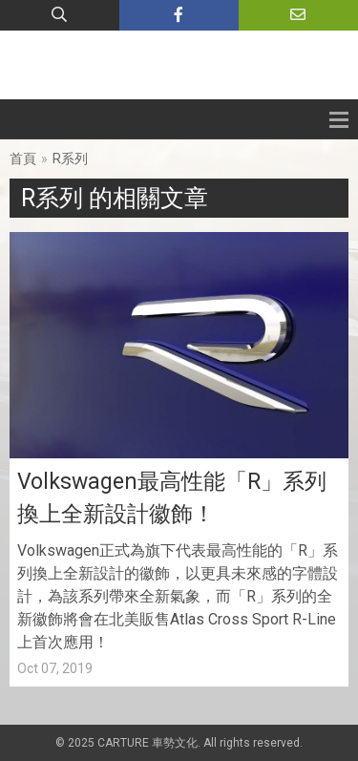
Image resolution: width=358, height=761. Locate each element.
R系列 (70, 158)
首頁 (23, 158)
